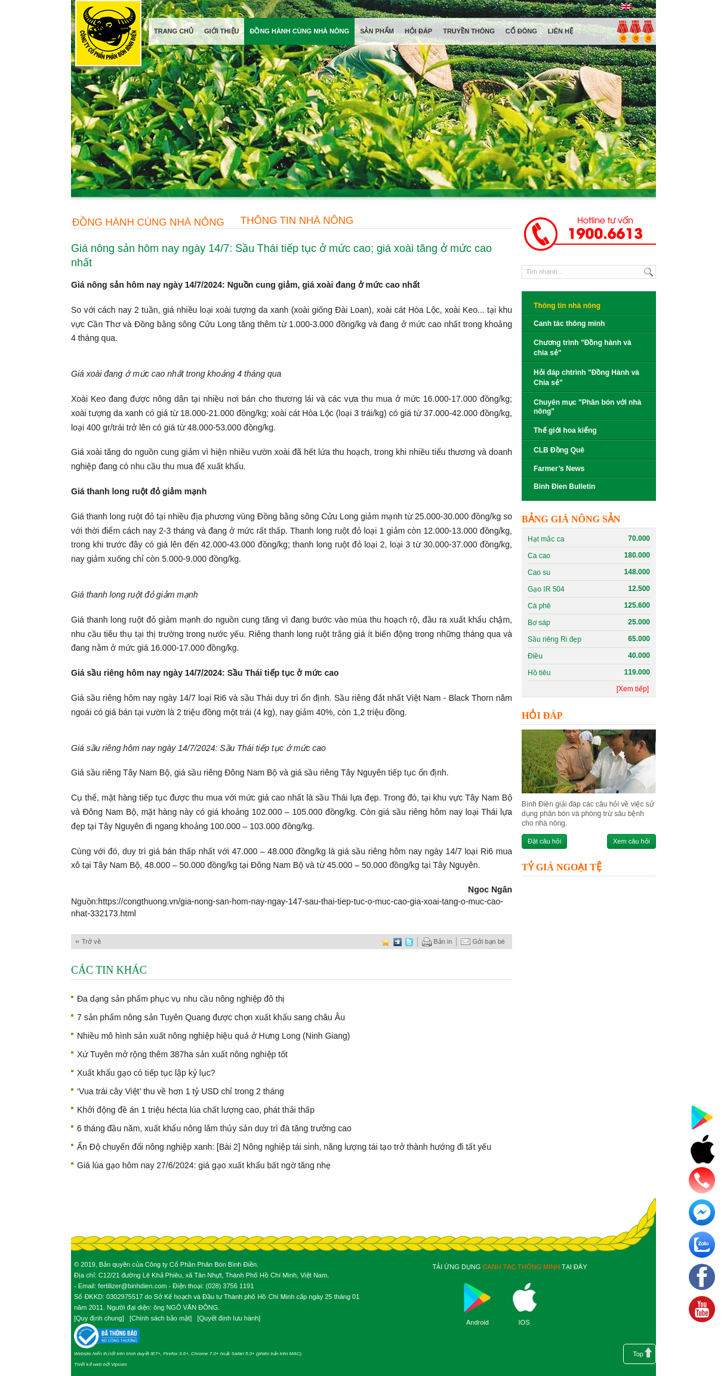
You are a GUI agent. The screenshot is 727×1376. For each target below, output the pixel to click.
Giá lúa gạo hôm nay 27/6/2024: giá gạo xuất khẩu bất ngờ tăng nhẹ (204, 1165)
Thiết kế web (87, 1364)
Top (638, 1353)
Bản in (437, 942)
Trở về (91, 941)
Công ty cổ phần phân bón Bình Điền (108, 35)
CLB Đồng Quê (559, 450)
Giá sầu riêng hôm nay (116, 673)
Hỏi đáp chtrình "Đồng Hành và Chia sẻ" (586, 377)
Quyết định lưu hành (228, 1318)
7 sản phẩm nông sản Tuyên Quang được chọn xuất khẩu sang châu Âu (211, 1017)
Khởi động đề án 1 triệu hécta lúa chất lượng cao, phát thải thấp (196, 1110)
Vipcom (119, 1364)
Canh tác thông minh (569, 323)
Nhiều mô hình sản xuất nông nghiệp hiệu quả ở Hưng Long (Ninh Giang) (213, 1036)
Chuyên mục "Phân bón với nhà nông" (587, 406)
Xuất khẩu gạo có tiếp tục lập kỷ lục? (146, 1073)
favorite (385, 941)
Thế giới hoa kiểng (565, 430)
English (626, 6)
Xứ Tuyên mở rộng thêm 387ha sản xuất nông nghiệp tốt (182, 1054)
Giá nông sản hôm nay (116, 285)
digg (397, 941)
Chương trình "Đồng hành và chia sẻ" (582, 347)
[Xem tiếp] (633, 689)
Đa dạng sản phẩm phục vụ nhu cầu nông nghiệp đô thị (181, 998)
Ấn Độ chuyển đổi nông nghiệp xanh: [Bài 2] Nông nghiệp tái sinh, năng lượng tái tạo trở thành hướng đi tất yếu (284, 1147)
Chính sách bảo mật (160, 1318)
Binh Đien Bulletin (564, 486)
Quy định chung (99, 1318)
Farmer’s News (559, 468)
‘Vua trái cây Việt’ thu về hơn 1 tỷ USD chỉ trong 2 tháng (180, 1091)
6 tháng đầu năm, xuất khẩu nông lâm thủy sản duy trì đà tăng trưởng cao (214, 1128)
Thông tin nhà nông (297, 220)
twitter (409, 941)
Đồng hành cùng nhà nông (148, 222)
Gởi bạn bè (483, 942)
